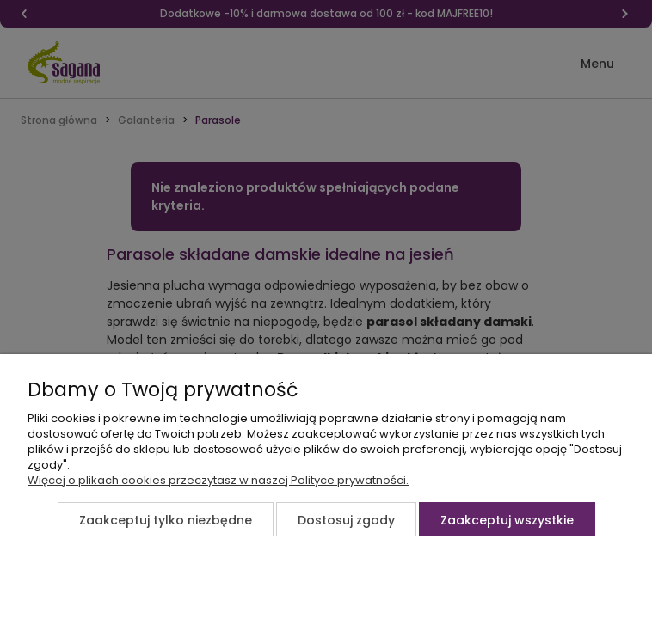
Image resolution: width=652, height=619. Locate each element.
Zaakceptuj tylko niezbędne (165, 520)
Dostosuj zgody (346, 520)
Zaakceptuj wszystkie (507, 520)
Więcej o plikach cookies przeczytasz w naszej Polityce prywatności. (218, 480)
